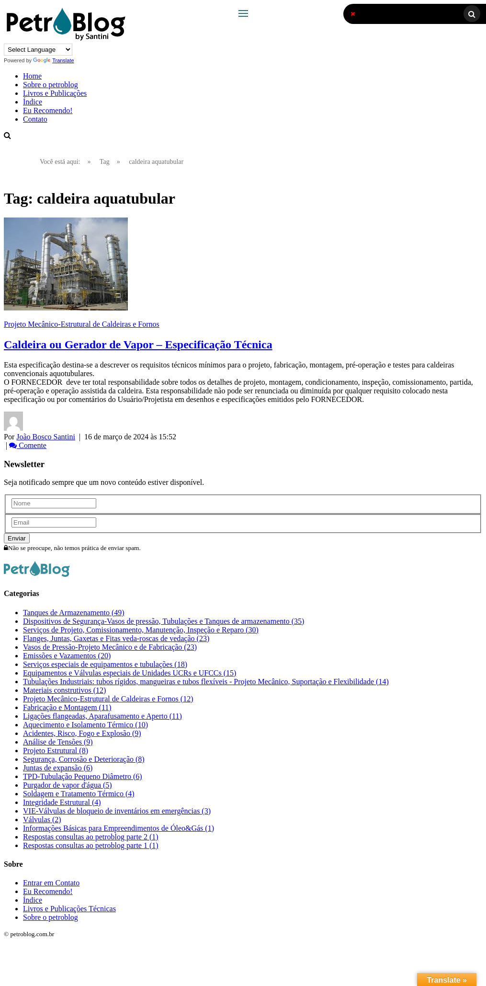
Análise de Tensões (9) (58, 742)
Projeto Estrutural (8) (55, 750)
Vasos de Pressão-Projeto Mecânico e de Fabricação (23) (110, 647)
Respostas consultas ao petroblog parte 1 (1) (90, 845)
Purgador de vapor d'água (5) (67, 785)
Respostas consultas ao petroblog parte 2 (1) (90, 837)
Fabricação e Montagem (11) (67, 707)
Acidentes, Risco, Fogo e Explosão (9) (82, 733)
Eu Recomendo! (48, 110)
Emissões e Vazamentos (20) (67, 656)
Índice (32, 102)
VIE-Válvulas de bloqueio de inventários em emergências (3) (117, 811)
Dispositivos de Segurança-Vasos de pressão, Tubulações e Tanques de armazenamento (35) (163, 621)
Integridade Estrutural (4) (62, 802)
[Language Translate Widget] (38, 50)
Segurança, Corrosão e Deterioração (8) (84, 759)
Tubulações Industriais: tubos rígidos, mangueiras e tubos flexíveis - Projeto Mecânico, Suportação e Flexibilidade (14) (206, 681)
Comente (27, 445)
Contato (35, 119)
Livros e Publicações (55, 93)
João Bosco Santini (45, 437)
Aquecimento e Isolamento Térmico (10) (85, 725)
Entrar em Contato (51, 883)
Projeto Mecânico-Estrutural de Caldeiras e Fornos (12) (108, 699)
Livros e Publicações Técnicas (69, 909)
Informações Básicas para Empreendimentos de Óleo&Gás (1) (118, 828)
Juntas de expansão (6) (57, 768)
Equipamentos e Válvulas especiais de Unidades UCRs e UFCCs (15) (129, 673)
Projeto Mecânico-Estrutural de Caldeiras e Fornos (81, 324)
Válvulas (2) (42, 819)
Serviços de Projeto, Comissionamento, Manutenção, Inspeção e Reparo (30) (141, 630)
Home (32, 76)
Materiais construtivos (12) (64, 690)
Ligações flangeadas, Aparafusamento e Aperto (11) (102, 716)
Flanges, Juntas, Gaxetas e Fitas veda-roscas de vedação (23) (116, 638)
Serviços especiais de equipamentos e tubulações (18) (105, 664)
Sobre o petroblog (50, 84)
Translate (53, 60)
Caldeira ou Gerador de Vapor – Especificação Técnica (138, 344)
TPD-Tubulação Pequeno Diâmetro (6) (82, 776)
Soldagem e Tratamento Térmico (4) (79, 794)
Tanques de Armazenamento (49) (73, 612)
